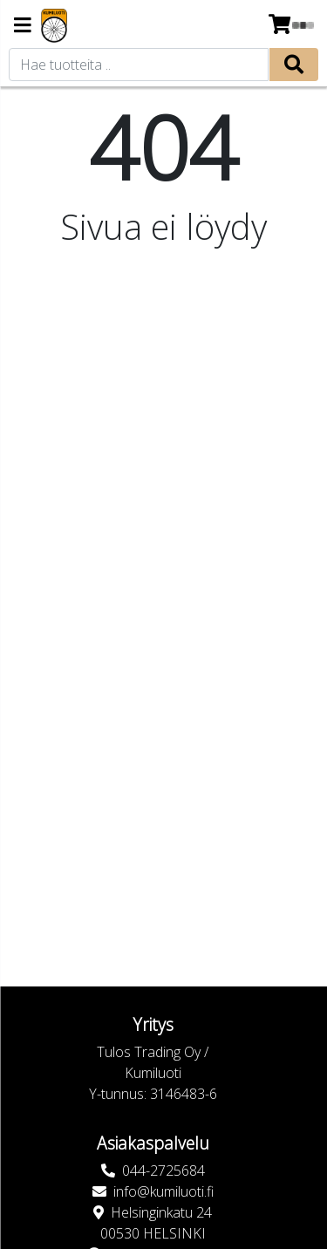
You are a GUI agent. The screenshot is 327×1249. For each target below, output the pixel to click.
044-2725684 (163, 1170)
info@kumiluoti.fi (163, 1191)
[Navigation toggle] (23, 26)
